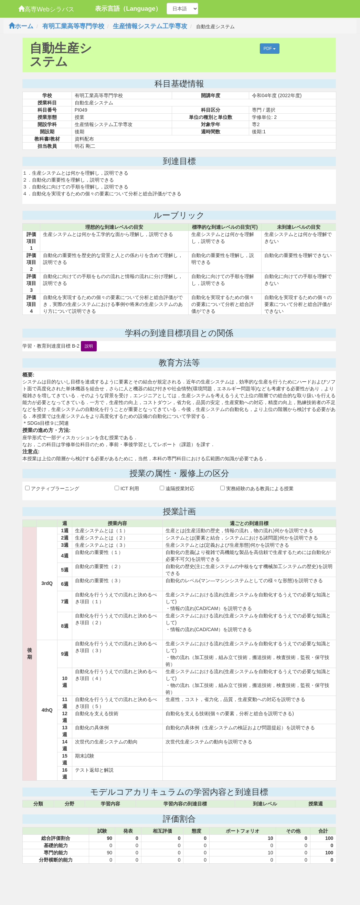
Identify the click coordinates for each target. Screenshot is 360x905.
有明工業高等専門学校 (73, 26)
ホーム (21, 26)
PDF (270, 48)
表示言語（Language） (128, 8)
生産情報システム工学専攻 (150, 26)
